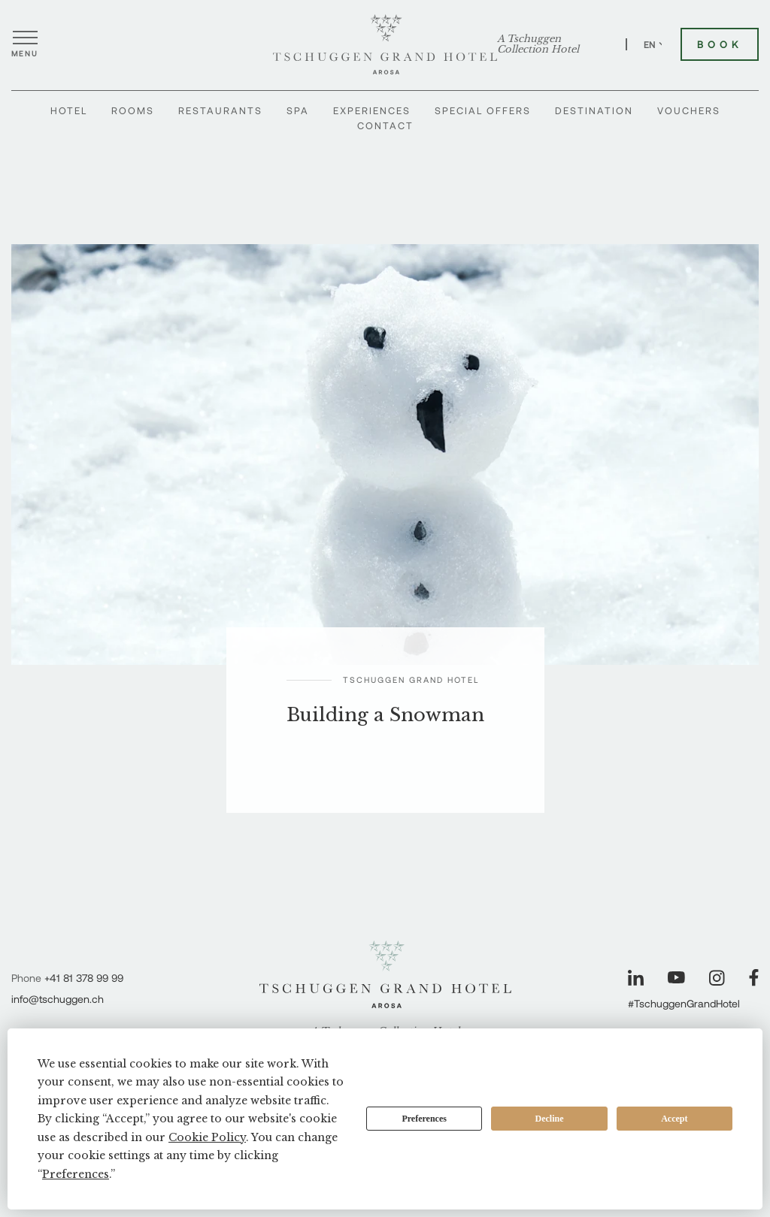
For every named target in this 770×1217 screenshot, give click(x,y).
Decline (549, 1118)
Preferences (424, 1118)
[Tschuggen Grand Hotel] (385, 44)
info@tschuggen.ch (57, 998)
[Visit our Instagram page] (717, 978)
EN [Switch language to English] (656, 44)
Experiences (372, 110)
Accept (674, 1118)
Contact (385, 125)
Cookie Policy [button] (207, 1137)
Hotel (68, 110)
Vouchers (688, 110)
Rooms (132, 110)
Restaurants (220, 110)
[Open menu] (24, 44)
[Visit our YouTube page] (676, 977)
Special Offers (483, 110)
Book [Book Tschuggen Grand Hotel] (719, 44)
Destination (594, 110)
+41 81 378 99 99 (83, 977)
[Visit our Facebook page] (754, 977)
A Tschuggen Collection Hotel (538, 44)
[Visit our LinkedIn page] (636, 978)
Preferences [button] (75, 1174)
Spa (297, 110)
